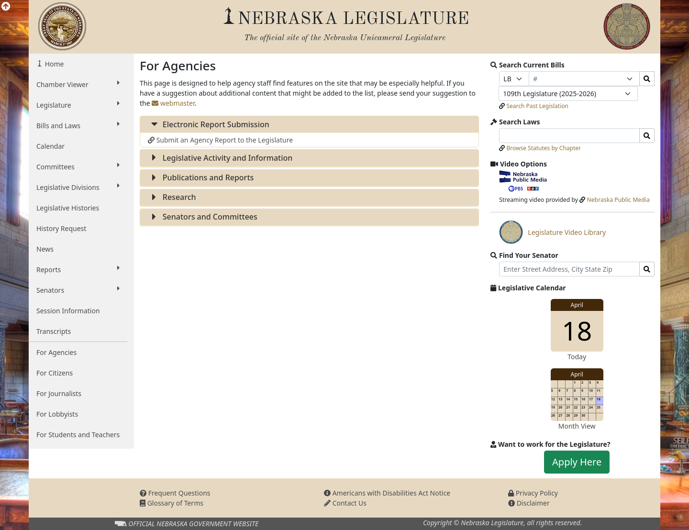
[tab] (309, 124)
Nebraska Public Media (618, 200)
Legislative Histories (67, 207)
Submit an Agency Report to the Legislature (220, 139)
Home (53, 63)
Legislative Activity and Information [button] (220, 158)
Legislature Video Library (552, 232)
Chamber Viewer (78, 84)
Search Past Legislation (537, 106)
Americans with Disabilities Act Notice (387, 492)
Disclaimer (529, 503)
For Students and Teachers (78, 434)
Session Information (68, 310)
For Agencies (56, 352)
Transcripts (53, 331)
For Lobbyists (57, 414)
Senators (78, 290)
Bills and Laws (78, 125)
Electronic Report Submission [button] (208, 124)
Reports (78, 269)
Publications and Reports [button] (201, 177)
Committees (78, 166)
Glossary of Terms (171, 503)
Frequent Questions (175, 492)
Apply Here (576, 461)
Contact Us (345, 503)
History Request (61, 228)
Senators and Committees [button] (202, 216)
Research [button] (172, 197)
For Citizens (54, 372)
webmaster (173, 103)
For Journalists (58, 393)
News (45, 249)
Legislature (78, 105)
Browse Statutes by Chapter (543, 148)
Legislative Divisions (78, 187)
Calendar (50, 146)
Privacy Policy (533, 492)
